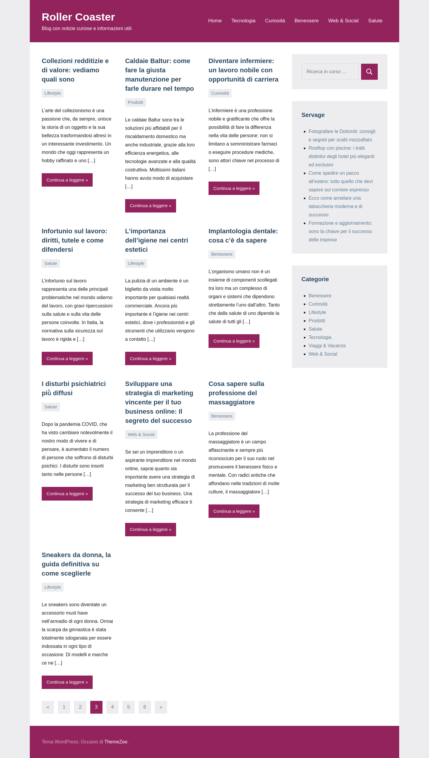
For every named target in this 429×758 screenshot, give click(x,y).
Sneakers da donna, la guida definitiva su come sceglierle (76, 564)
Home (215, 21)
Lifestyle (52, 93)
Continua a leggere (65, 179)
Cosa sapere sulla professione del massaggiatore (236, 393)
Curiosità (275, 21)
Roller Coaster (78, 17)
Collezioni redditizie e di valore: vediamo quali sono (75, 70)
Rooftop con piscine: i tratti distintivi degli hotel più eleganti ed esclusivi (341, 156)
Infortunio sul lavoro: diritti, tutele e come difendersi (74, 240)
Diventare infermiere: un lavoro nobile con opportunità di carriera (244, 70)
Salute (375, 21)
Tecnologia (243, 21)
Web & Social (343, 21)
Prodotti (135, 102)
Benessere (307, 21)
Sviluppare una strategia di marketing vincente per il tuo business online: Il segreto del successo (159, 402)
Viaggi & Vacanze (327, 345)
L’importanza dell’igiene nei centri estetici (156, 240)
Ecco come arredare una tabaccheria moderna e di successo (336, 206)
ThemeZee (115, 741)
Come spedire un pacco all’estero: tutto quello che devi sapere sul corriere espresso (341, 181)
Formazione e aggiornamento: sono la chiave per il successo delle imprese (340, 231)
